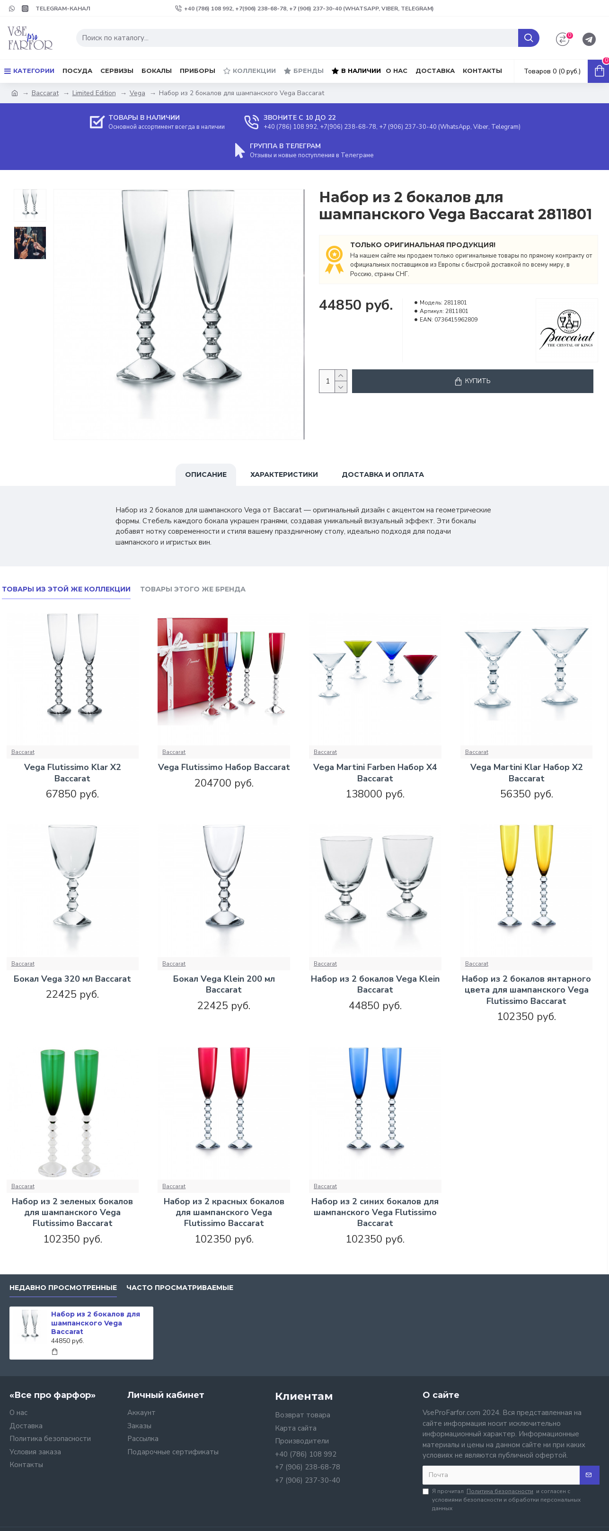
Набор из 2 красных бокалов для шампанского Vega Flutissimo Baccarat (224, 1212)
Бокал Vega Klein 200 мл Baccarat (224, 984)
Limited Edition (94, 93)
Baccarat (45, 93)
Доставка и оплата (383, 474)
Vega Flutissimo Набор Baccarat (224, 767)
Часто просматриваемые (179, 1288)
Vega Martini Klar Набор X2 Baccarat (526, 773)
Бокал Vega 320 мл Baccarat (72, 979)
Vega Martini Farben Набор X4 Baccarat (375, 773)
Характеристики (284, 474)
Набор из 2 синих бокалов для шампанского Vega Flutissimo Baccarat (375, 1212)
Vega (137, 93)
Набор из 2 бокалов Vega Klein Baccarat (375, 984)
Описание (206, 474)
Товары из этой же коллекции (66, 589)
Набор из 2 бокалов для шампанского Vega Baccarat (95, 1322)
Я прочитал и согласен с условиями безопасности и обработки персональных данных (502, 1499)
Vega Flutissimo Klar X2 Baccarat (72, 773)
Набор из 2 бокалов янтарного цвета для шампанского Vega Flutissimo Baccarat (526, 990)
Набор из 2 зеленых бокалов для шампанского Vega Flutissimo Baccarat (72, 1212)
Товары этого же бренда (193, 589)
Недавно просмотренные (63, 1288)
